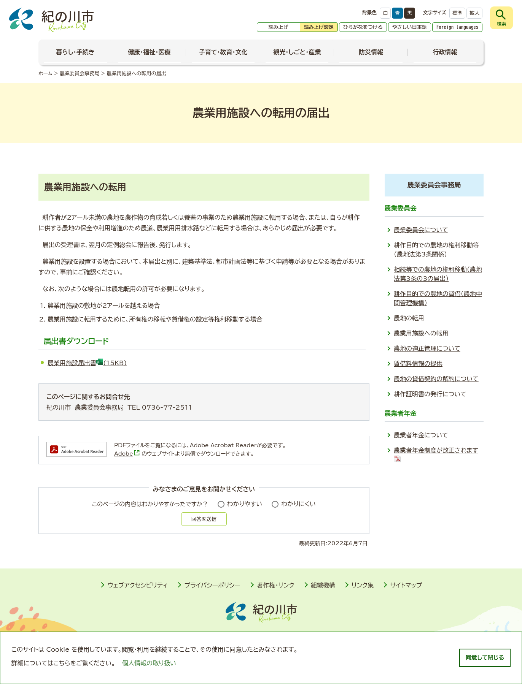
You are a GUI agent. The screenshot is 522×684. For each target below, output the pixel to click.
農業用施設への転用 (421, 333)
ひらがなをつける (363, 27)
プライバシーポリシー (212, 585)
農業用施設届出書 (87, 363)
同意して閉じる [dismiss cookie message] (485, 657)
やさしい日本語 (409, 27)
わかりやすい (245, 504)
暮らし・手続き (75, 52)
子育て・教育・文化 (223, 52)
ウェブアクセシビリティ (137, 585)
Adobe (127, 453)
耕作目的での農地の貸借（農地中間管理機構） (438, 298)
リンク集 (363, 585)
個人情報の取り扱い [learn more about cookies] (149, 663)
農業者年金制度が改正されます (436, 454)
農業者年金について (421, 435)
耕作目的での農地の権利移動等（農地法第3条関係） (436, 249)
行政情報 (445, 52)
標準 (457, 13)
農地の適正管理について (427, 348)
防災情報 (371, 52)
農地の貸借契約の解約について (436, 379)
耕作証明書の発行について (430, 394)
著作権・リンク (275, 585)
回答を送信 (203, 519)
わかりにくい (298, 504)
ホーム (45, 73)
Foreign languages (457, 27)
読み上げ (278, 27)
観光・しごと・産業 (297, 52)
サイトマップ (406, 585)
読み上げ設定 (319, 27)
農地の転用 (409, 318)
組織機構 (323, 585)
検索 (501, 23)
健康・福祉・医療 (149, 52)
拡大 (474, 13)
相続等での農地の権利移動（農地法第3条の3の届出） (438, 274)
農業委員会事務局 (79, 73)
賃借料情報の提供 (418, 364)
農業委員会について (421, 230)
